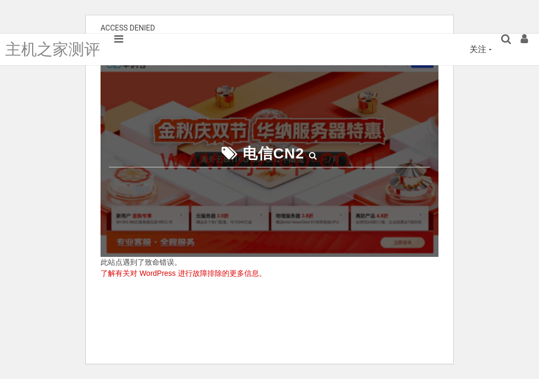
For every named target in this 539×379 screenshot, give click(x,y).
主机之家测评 (52, 49)
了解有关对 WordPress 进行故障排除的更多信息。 (183, 273)
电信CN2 (273, 153)
